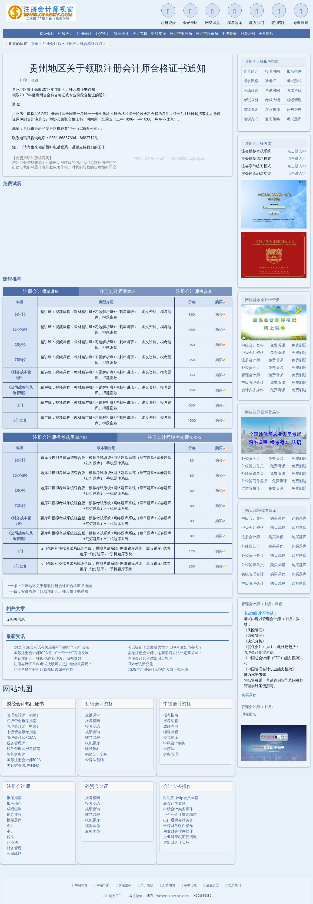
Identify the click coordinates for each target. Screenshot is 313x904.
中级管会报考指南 (22, 731)
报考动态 (92, 726)
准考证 (270, 80)
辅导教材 (92, 748)
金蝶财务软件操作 (178, 825)
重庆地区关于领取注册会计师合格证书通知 (56, 585)
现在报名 (248, 714)
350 (192, 314)
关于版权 (145, 885)
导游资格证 (250, 488)
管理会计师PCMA (21, 737)
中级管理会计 (252, 382)
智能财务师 (16, 754)
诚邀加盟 (211, 885)
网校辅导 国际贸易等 (262, 412)
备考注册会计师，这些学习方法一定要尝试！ (165, 652)
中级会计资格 (177, 703)
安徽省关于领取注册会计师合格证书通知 (54, 591)
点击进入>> (296, 151)
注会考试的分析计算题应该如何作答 (43, 669)
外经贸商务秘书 (254, 480)
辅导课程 (92, 737)
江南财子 (112, 895)
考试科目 (294, 90)
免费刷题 (299, 345)
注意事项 (272, 109)
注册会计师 (52, 43)
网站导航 (102, 885)
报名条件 (294, 71)
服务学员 (92, 831)
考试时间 (272, 90)
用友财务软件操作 (178, 831)
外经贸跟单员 (207, 33)
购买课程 (277, 518)
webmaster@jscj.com (172, 896)
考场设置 (250, 90)
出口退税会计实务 (178, 820)
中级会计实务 (174, 743)
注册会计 (84, 33)
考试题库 (294, 118)
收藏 (34, 80)
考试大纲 (272, 99)
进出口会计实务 (176, 842)
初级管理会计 (252, 574)
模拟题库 (92, 743)
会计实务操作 (177, 786)
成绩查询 (92, 731)
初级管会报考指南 (22, 720)
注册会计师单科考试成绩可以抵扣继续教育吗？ (53, 663)
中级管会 (229, 33)
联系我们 (233, 885)
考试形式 (294, 80)
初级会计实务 (96, 754)
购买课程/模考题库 (260, 510)
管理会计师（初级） (23, 715)
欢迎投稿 (123, 885)
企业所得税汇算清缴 (180, 836)
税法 (10, 836)
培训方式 (250, 118)
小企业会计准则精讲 (180, 814)
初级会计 (47, 33)
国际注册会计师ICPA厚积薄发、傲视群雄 (47, 658)
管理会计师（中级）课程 (261, 603)
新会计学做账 (174, 803)
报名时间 (272, 71)
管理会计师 (250, 374)
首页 (34, 43)
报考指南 (92, 720)
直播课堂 (92, 715)
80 (192, 460)
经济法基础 (94, 759)
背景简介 (250, 71)
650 (192, 405)
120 (192, 551)
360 (192, 566)
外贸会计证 (96, 786)
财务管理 (170, 754)
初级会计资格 (99, 703)
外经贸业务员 (181, 33)
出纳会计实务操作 (178, 808)
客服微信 (134, 895)
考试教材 (250, 99)
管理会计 (121, 33)
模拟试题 (92, 825)
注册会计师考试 (258, 143)
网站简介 (80, 885)
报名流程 (250, 80)
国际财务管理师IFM (23, 765)
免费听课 (277, 345)
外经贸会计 (250, 367)
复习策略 (272, 118)
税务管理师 (16, 743)
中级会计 (65, 33)
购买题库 (299, 518)
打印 (23, 80)
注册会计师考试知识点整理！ (152, 658)
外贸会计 (102, 33)
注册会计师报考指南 (262, 61)
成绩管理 (294, 99)
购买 (220, 314)
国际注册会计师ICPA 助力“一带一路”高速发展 (51, 652)
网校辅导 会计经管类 (262, 299)
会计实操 (140, 33)
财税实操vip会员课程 (180, 797)
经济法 (168, 748)
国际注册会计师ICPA (24, 759)
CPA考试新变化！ (142, 663)
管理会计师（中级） (23, 726)
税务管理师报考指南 (23, 748)
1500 (192, 420)
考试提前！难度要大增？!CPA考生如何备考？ (165, 647)
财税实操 (158, 33)
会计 (10, 825)
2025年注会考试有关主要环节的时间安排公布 (51, 647)
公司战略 (14, 853)
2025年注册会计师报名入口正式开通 (158, 669)
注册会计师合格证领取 (83, 43)
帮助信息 (189, 885)
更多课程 (266, 33)
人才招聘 (167, 885)
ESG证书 (247, 33)
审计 (10, 831)
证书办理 (294, 109)
